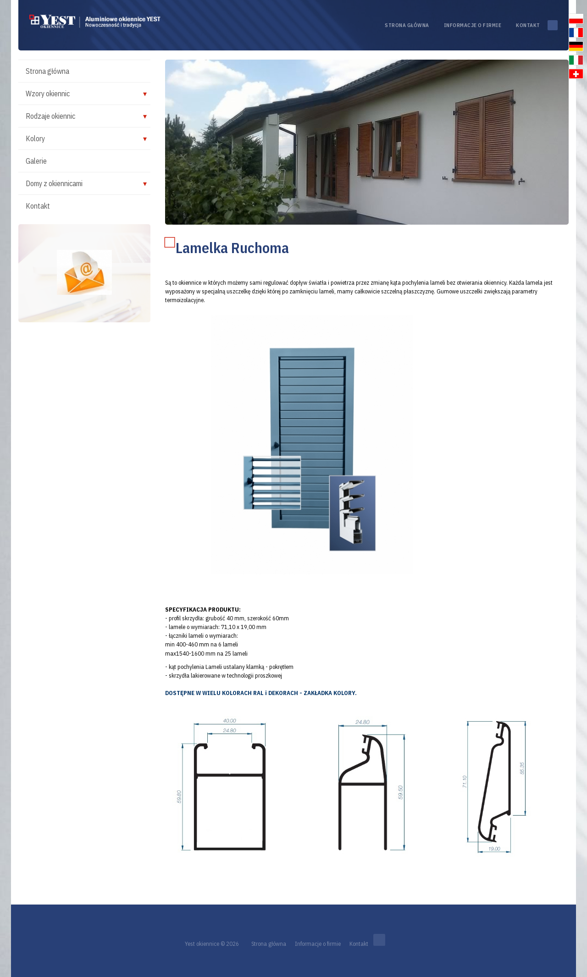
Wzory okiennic (48, 93)
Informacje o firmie (473, 25)
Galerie (36, 161)
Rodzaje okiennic (50, 116)
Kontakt (528, 25)
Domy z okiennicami (54, 183)
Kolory (35, 138)
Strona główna (407, 25)
